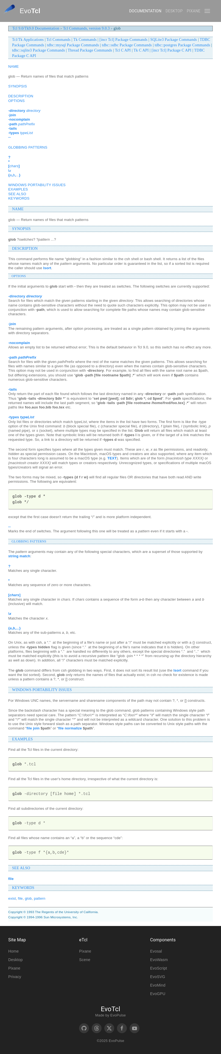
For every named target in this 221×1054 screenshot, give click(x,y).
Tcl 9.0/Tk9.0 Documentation (35, 28)
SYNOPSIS (17, 86)
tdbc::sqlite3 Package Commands (38, 50)
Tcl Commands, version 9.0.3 (86, 28)
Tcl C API (123, 50)
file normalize (70, 728)
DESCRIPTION (20, 96)
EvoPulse (118, 1015)
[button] (207, 11)
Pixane (193, 11)
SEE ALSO (17, 194)
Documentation (145, 11)
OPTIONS (16, 101)
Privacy (14, 977)
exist (12, 898)
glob (28, 898)
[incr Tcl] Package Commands (123, 40)
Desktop (174, 11)
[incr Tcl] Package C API (171, 50)
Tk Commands (85, 40)
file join (33, 728)
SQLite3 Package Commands (173, 40)
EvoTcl (110, 1009)
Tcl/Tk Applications (28, 40)
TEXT (112, 458)
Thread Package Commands (90, 50)
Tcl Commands (58, 40)
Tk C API (141, 50)
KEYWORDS (18, 198)
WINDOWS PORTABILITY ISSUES (37, 185)
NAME (13, 66)
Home (13, 951)
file (11, 879)
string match (19, 556)
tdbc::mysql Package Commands (73, 45)
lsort (47, 268)
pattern (39, 898)
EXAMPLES (18, 189)
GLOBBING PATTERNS (27, 147)
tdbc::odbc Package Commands (127, 45)
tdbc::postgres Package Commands (182, 45)
